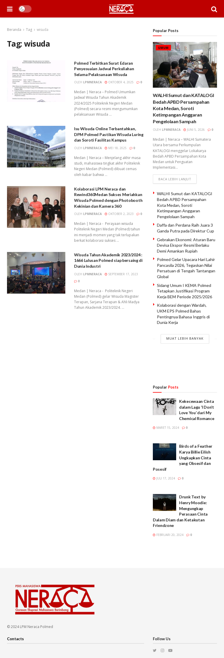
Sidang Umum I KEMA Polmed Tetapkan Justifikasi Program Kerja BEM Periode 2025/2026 (184, 291)
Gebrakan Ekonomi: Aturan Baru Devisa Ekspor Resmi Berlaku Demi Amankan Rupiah (186, 245)
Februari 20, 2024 (168, 535)
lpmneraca (92, 82)
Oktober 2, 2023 (119, 214)
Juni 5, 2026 (194, 130)
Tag (29, 29)
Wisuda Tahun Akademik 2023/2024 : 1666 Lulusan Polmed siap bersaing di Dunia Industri (108, 260)
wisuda (42, 29)
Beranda (14, 29)
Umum (163, 48)
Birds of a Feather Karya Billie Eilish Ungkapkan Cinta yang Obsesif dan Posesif (182, 458)
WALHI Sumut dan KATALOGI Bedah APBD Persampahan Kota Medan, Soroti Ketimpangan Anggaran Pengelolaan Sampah (183, 108)
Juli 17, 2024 (164, 479)
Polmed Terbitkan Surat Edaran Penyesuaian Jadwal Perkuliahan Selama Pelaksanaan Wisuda (104, 69)
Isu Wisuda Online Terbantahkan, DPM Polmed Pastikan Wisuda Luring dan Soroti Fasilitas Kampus (109, 134)
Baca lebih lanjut (174, 179)
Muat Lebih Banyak (185, 338)
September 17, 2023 (121, 274)
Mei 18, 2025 (116, 148)
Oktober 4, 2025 (119, 82)
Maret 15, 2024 (166, 428)
